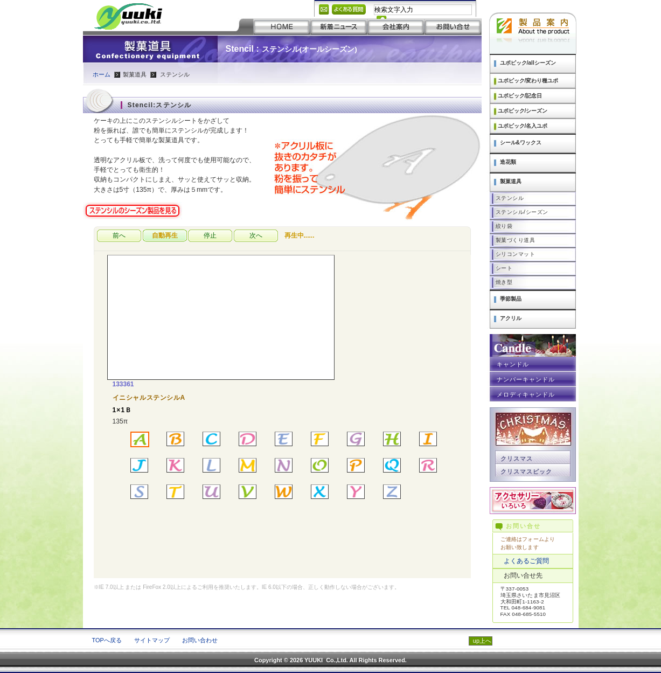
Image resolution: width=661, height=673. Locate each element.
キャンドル (513, 364)
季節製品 (510, 299)
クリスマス (516, 458)
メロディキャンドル (526, 394)
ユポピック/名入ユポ (523, 126)
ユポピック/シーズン (523, 111)
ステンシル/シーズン (522, 212)
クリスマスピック (526, 471)
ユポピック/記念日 (520, 96)
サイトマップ (152, 640)
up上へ (482, 640)
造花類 (508, 162)
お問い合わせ (200, 640)
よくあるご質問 (526, 561)
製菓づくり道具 (515, 240)
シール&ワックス (520, 142)
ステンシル (510, 198)
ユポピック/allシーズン (528, 63)
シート (504, 268)
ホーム (101, 74)
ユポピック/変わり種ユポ (528, 81)
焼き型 (504, 282)
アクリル (510, 318)
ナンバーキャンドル (526, 379)
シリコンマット (515, 254)
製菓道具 (510, 181)
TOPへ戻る (107, 640)
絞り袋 (504, 226)
